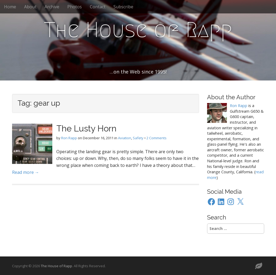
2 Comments (156, 137)
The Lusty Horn (86, 128)
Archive (52, 7)
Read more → (25, 172)
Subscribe (123, 7)
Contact (97, 7)
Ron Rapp (69, 137)
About (30, 7)
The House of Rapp (138, 29)
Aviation (124, 137)
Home (10, 7)
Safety (138, 137)
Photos (74, 7)
